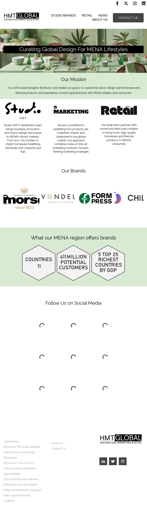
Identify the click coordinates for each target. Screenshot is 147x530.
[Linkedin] (143, 3)
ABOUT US (100, 19)
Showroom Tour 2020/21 (19, 463)
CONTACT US (128, 18)
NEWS (103, 15)
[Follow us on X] (126, 3)
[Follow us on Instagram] (134, 3)
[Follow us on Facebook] (117, 3)
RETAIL (87, 15)
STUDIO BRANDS (63, 15)
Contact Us (58, 448)
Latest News (11, 441)
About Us (57, 443)
